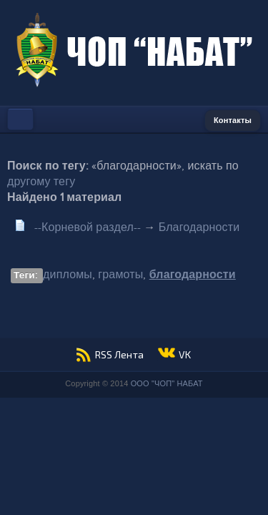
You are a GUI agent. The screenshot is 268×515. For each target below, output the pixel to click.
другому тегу (41, 182)
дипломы (67, 275)
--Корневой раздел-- (88, 228)
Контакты (233, 120)
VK (185, 354)
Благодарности (199, 228)
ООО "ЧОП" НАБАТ (167, 383)
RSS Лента (119, 354)
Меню (20, 119)
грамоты (120, 275)
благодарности (192, 275)
